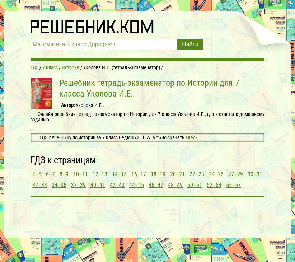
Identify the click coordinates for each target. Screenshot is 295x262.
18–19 (158, 174)
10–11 (80, 174)
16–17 (138, 174)
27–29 (235, 174)
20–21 (177, 174)
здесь (192, 137)
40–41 (97, 185)
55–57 (233, 185)
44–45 (136, 185)
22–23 (196, 174)
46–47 (156, 185)
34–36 (59, 185)
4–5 (36, 174)
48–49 (175, 185)
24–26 (216, 174)
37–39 (78, 185)
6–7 (50, 174)
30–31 (255, 174)
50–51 (194, 185)
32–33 (39, 185)
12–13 (100, 174)
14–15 (119, 174)
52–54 (214, 185)
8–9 (64, 174)
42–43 (117, 185)
